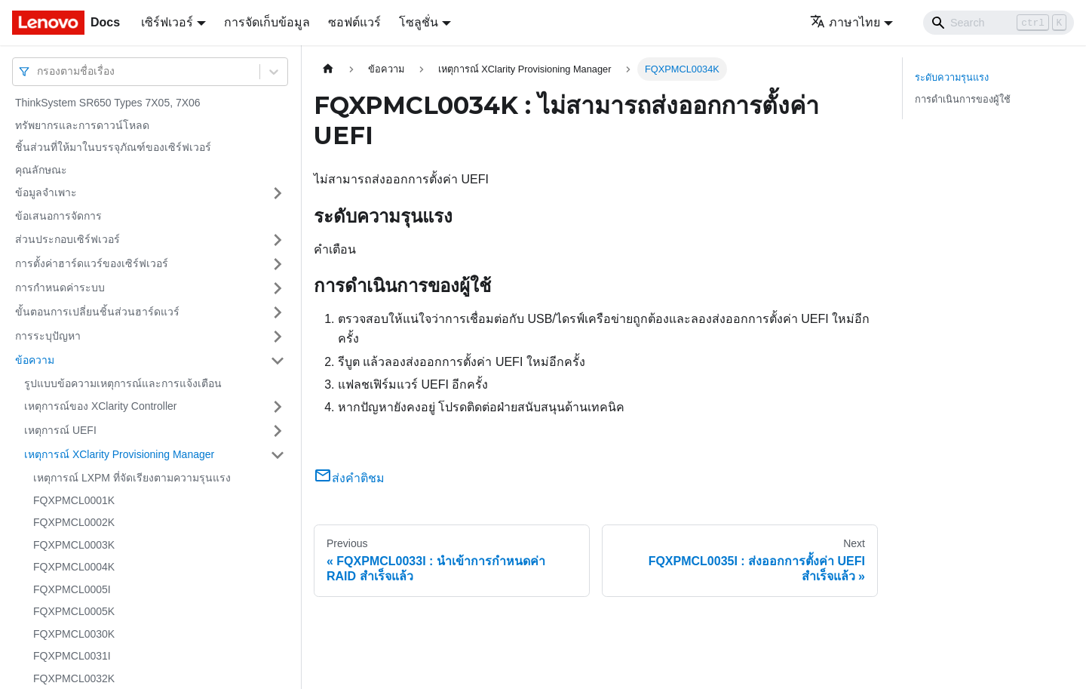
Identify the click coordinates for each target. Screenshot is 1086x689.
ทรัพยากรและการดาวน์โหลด (82, 125)
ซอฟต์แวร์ (354, 22)
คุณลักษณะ (41, 170)
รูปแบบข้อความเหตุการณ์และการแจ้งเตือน (123, 383)
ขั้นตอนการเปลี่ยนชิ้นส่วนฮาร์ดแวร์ (97, 312)
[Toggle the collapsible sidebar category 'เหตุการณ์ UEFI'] (277, 431)
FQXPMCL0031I (72, 656)
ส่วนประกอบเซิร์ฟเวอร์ (67, 239)
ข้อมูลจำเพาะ (46, 192)
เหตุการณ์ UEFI (60, 430)
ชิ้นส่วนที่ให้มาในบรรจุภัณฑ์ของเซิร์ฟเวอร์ (113, 147)
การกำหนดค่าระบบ (60, 287)
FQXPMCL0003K (74, 545)
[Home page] (328, 69)
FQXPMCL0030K (74, 634)
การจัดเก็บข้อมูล (267, 22)
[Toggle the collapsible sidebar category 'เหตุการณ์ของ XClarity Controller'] (277, 407)
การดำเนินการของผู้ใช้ (963, 99)
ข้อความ (34, 360)
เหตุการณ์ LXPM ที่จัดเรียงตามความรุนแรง (132, 478)
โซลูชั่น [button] (418, 22)
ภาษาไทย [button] (845, 22)
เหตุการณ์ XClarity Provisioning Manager (119, 454)
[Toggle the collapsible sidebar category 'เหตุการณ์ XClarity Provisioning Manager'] (277, 455)
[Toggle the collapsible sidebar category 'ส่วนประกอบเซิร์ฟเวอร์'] (277, 240)
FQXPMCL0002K (74, 522)
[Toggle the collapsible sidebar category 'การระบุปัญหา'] (277, 337)
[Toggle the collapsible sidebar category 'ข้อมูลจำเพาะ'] (277, 193)
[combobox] (38, 71)
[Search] (998, 23)
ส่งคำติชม (349, 478)
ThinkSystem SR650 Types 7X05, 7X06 (108, 103)
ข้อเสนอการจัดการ (58, 216)
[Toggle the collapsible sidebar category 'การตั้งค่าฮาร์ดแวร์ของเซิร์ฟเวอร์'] (277, 264)
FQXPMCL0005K (74, 611)
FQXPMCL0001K (74, 500)
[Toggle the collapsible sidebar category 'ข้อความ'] (277, 361)
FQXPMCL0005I (72, 589)
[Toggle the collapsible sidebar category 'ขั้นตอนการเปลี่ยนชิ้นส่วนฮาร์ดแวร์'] (277, 312)
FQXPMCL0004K (74, 567)
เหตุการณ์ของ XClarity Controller (100, 406)
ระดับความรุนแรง (952, 77)
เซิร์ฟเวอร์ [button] (167, 22)
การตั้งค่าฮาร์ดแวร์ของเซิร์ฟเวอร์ (91, 263)
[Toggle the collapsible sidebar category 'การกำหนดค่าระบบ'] (277, 288)
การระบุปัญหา (48, 336)
